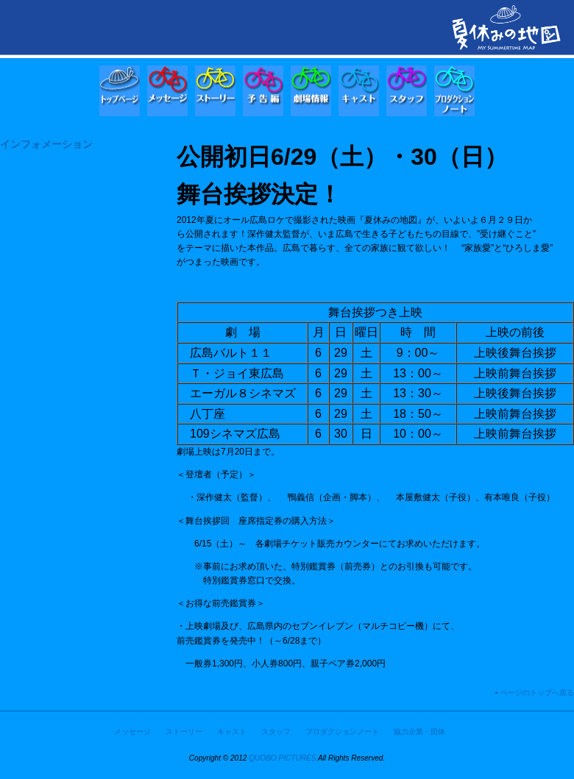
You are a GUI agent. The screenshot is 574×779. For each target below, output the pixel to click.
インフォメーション (46, 144)
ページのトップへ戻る (537, 693)
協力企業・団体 (419, 732)
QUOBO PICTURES (282, 758)
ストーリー (184, 732)
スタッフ (276, 732)
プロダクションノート (342, 732)
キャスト (232, 732)
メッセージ (132, 732)
